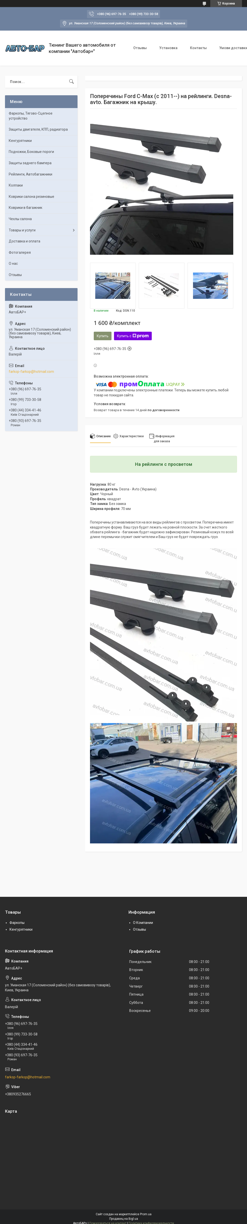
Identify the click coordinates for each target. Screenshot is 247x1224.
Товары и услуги (22, 230)
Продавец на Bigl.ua (123, 1218)
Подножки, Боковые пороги (31, 152)
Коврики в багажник (25, 208)
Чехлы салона (20, 219)
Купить (102, 336)
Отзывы (140, 48)
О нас (13, 263)
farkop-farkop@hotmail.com (31, 372)
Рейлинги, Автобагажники (30, 174)
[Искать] (72, 82)
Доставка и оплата (24, 241)
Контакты (198, 48)
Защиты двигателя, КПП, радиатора (38, 129)
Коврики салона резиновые (31, 197)
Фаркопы (17, 923)
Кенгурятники (20, 141)
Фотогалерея (20, 252)
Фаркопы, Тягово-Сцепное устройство (30, 115)
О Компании (143, 923)
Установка (168, 48)
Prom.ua (146, 1214)
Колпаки (16, 185)
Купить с (133, 336)
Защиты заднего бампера (30, 163)
